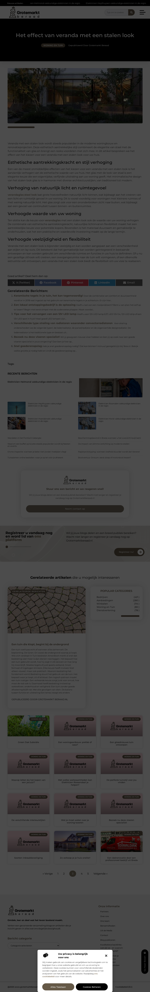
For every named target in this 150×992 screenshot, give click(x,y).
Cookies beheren (92, 987)
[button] (106, 955)
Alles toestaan (58, 987)
